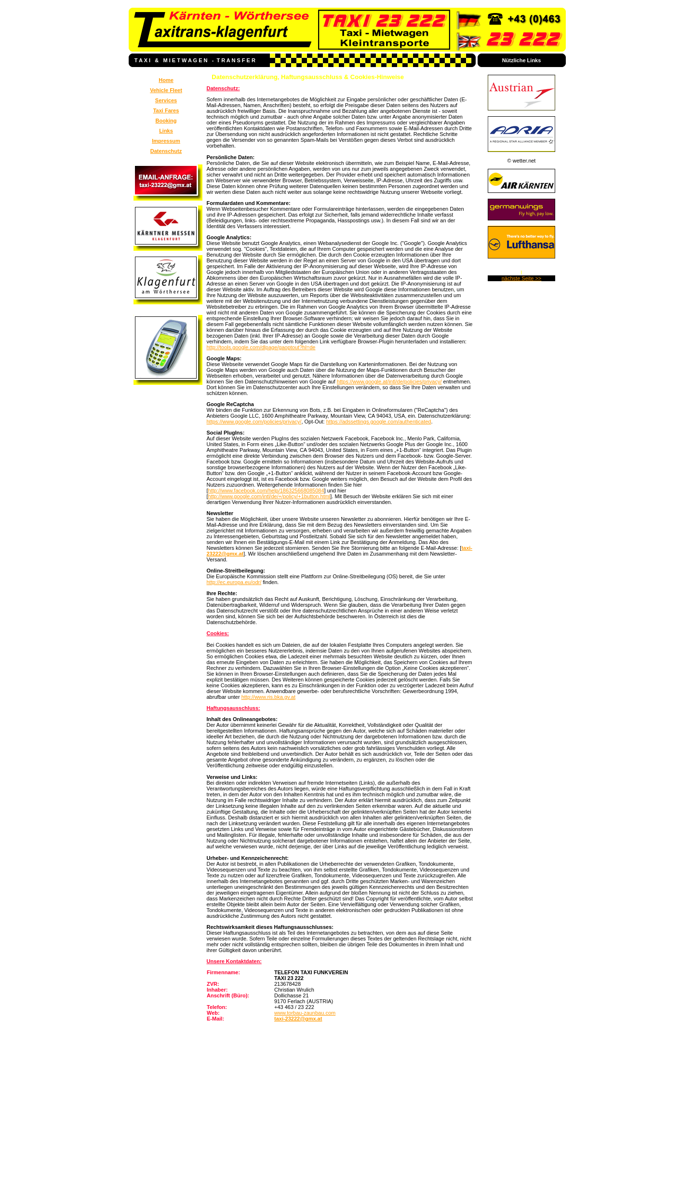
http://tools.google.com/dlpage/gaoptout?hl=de (261, 347)
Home (166, 80)
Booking (166, 120)
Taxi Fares (166, 110)
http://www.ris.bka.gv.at (268, 697)
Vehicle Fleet (166, 90)
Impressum (166, 141)
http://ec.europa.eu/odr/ (234, 582)
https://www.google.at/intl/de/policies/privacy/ (389, 381)
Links (166, 131)
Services (166, 100)
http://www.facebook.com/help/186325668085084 (266, 490)
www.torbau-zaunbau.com (304, 1013)
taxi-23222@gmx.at (298, 1019)
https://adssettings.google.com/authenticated (378, 421)
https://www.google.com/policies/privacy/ (254, 421)
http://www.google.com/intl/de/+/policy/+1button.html (269, 496)
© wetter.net (521, 160)
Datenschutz (166, 151)
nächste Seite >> (522, 278)
